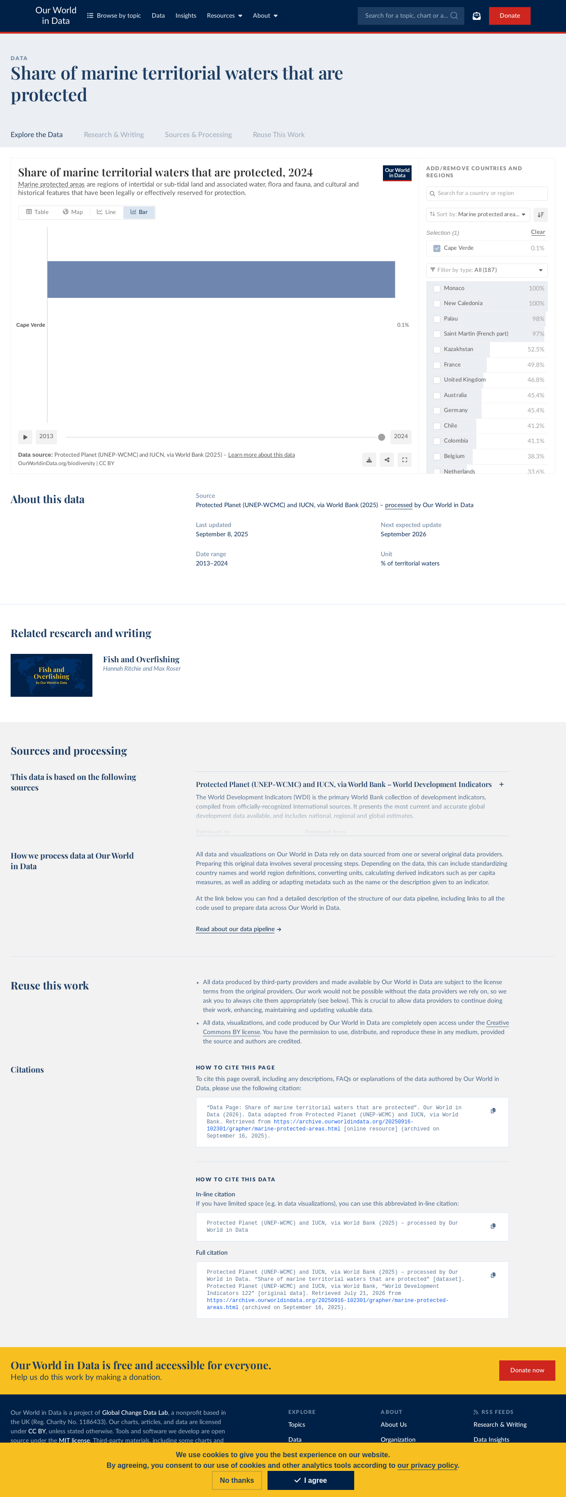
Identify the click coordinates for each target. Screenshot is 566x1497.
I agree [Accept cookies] (310, 1480)
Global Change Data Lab (135, 1419)
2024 (401, 436)
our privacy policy (428, 1465)
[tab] (37, 212)
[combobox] (411, 16)
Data (158, 16)
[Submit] (453, 16)
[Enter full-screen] (405, 460)
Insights (186, 16)
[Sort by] (478, 215)
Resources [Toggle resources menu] (224, 15)
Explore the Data (37, 134)
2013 (46, 436)
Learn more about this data (261, 455)
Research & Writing (114, 134)
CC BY (106, 463)
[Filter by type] (487, 271)
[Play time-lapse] (25, 437)
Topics (296, 1431)
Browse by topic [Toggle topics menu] (114, 15)
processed (399, 505)
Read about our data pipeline (238, 929)
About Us (394, 1431)
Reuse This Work (279, 134)
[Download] (369, 460)
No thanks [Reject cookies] (237, 1480)
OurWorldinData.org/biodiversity (56, 463)
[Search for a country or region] (487, 194)
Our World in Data (55, 16)
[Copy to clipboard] (484, 1111)
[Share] (387, 460)
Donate (510, 16)
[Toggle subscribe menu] (477, 16)
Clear (538, 233)
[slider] (382, 437)
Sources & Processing (198, 134)
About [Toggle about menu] (265, 15)
